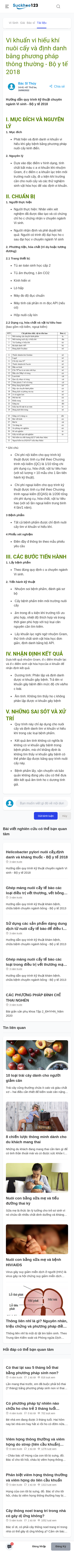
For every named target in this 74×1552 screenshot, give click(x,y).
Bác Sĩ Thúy (27, 83)
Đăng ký (60, 1546)
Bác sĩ (31, 22)
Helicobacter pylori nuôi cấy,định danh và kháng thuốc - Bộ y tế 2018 (37, 854)
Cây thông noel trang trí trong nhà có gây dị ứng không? (36, 1513)
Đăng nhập (39, 1546)
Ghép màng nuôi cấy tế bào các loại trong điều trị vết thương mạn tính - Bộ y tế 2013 (36, 962)
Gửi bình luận (46, 815)
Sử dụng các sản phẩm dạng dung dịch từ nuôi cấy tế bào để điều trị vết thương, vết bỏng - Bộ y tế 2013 (37, 926)
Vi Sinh (13, 22)
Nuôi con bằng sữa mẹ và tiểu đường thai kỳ (32, 1200)
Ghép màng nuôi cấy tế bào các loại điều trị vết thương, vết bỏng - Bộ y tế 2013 (36, 891)
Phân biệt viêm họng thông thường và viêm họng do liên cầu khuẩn (36, 1477)
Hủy (64, 815)
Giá (22, 22)
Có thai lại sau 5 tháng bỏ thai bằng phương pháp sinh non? (32, 1370)
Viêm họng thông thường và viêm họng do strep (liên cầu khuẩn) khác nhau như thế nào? (35, 1442)
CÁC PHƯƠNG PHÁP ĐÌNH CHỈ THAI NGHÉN (33, 997)
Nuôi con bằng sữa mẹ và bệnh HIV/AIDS (33, 1262)
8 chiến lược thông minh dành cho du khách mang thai (36, 1139)
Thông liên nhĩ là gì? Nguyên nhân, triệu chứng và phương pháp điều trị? (36, 1324)
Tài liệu (41, 22)
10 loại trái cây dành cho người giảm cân (33, 1078)
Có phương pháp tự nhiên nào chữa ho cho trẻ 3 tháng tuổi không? (32, 1406)
